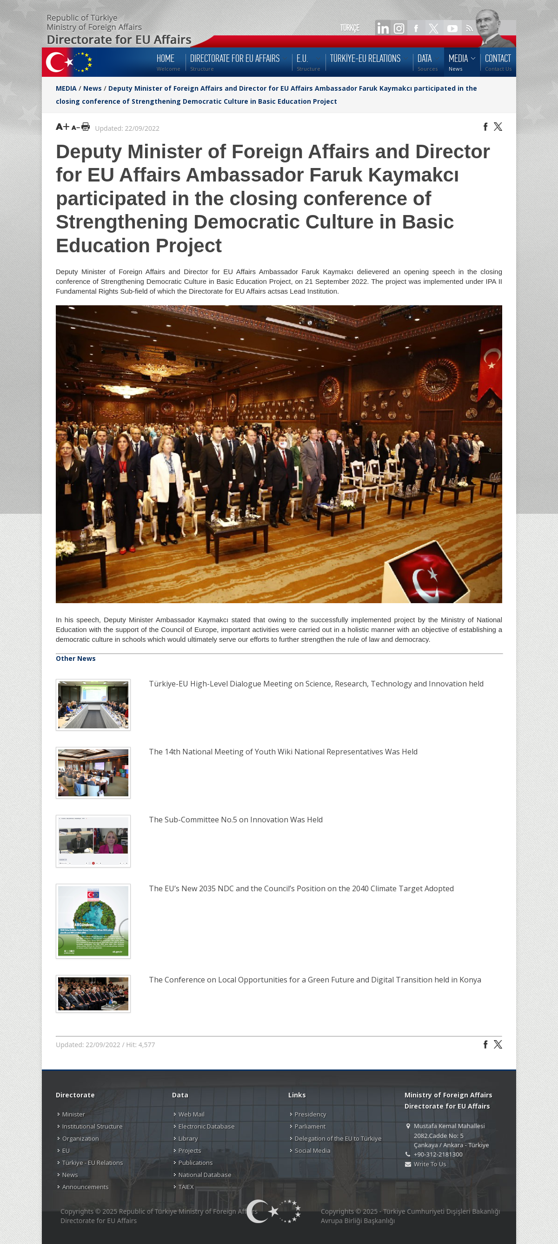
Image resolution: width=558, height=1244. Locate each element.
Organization (80, 1138)
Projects (190, 1150)
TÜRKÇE (349, 28)
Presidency (310, 1114)
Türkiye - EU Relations (92, 1162)
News (92, 88)
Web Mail (192, 1114)
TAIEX (186, 1187)
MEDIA (66, 88)
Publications (196, 1162)
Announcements (85, 1187)
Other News (76, 658)
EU (66, 1150)
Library (188, 1138)
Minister (73, 1114)
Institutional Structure (92, 1126)
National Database (205, 1174)
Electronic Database (207, 1126)
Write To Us (430, 1164)
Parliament (310, 1126)
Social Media (313, 1150)
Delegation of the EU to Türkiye (338, 1138)
